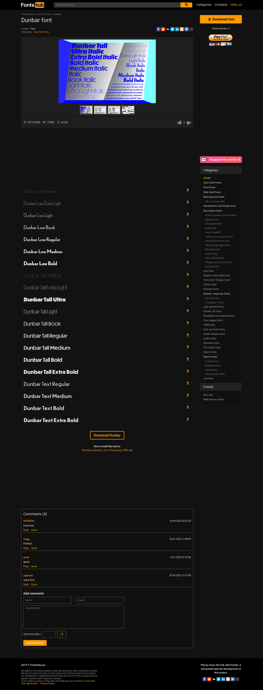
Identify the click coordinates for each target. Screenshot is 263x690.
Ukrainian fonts (211, 343)
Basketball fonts (213, 365)
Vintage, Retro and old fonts (218, 262)
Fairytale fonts (212, 266)
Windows (87, 450)
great (26, 557)
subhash (28, 575)
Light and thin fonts (213, 306)
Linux (105, 450)
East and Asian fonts (214, 329)
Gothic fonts (209, 284)
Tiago (26, 539)
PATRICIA (28, 520)
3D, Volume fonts (213, 224)
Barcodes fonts (212, 249)
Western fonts (212, 219)
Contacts (221, 5)
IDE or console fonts (215, 201)
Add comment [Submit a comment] (35, 642)
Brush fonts (210, 228)
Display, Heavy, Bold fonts (216, 275)
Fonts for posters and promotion (220, 215)
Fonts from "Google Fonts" (217, 280)
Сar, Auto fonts (212, 298)
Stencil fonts (210, 352)
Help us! (236, 5)
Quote (34, 530)
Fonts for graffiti (213, 232)
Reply (26, 530)
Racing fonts (211, 370)
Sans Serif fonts (41, 32)
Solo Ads (208, 395)
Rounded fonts (211, 289)
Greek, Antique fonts (214, 334)
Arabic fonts (209, 338)
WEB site (128, 450)
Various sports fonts (215, 374)
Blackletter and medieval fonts (219, 316)
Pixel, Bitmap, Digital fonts (217, 245)
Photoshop (116, 450)
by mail (91, 681)
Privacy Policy (47, 683)
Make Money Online (213, 399)
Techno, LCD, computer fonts (219, 236)
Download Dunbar (107, 435)
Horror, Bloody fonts (214, 258)
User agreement (29, 683)
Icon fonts (208, 271)
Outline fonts (211, 254)
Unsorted (208, 378)
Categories (204, 5)
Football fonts (212, 361)
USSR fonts (209, 325)
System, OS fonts (212, 311)
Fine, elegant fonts (213, 320)
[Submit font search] (186, 5)
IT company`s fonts (214, 302)
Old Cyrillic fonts (212, 347)
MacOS (97, 450)
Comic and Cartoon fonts (217, 241)
